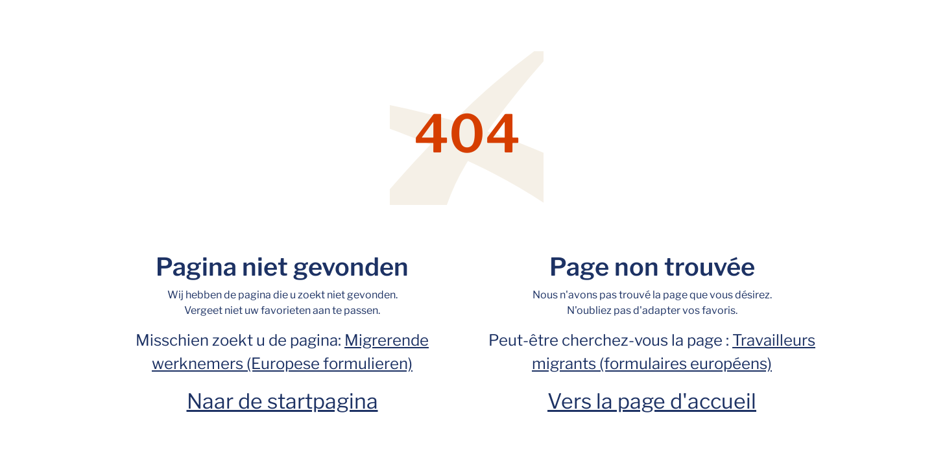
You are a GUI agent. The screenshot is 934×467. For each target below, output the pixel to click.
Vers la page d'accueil (651, 401)
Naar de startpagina (282, 401)
